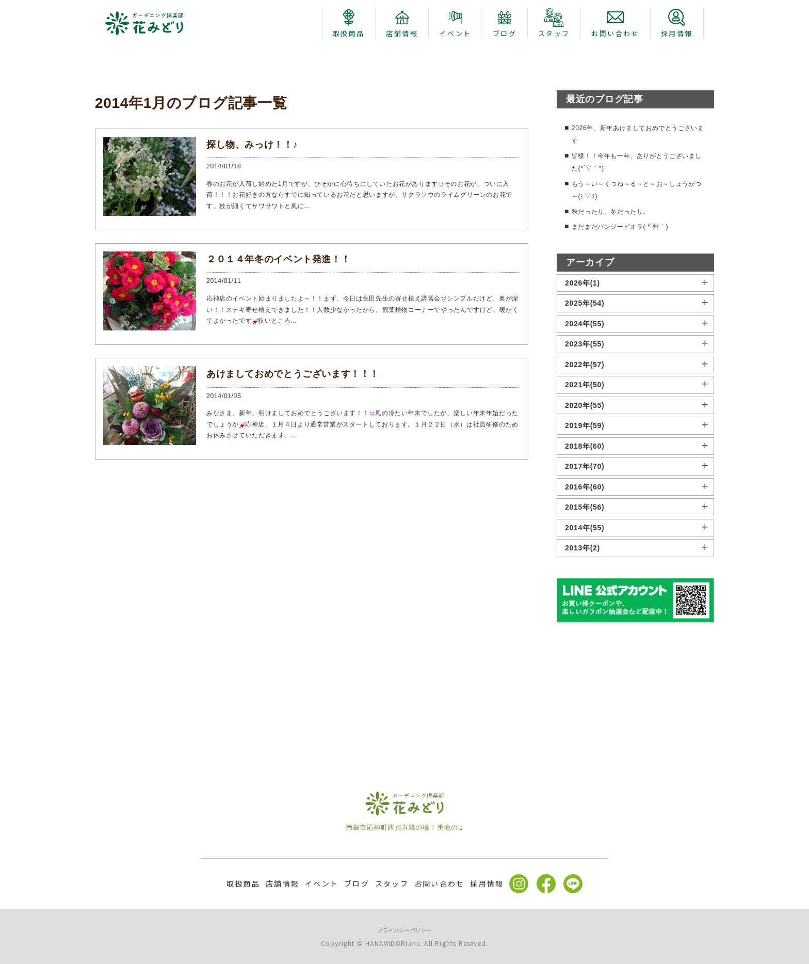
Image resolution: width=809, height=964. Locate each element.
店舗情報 (282, 883)
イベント (321, 883)
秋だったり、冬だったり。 (617, 328)
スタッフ (392, 883)
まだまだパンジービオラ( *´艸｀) (628, 343)
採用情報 (487, 883)
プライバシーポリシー (405, 929)
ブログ (356, 883)
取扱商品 (243, 883)
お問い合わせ (439, 883)
